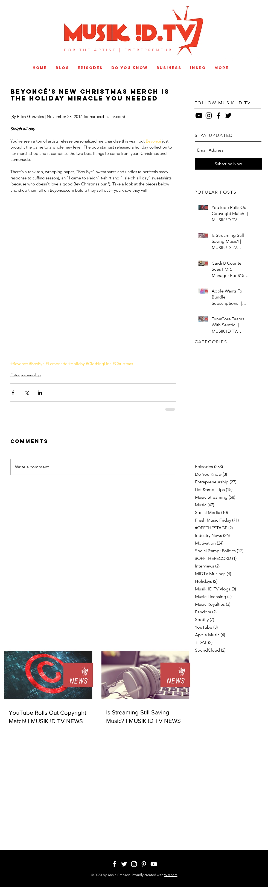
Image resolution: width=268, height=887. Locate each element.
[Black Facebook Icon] (218, 115)
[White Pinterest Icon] (251, 59)
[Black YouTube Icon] (199, 115)
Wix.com (170, 875)
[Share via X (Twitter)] (26, 392)
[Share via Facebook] (13, 392)
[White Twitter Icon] (233, 59)
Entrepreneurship (25, 374)
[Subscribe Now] (228, 164)
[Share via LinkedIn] (39, 392)
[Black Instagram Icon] (209, 115)
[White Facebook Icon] (224, 59)
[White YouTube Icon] (260, 59)
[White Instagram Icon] (242, 59)
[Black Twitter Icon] (228, 115)
